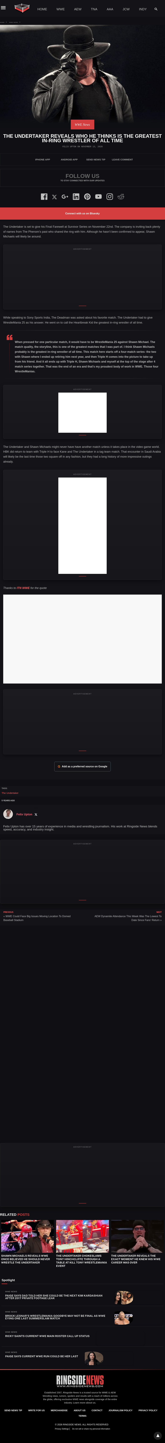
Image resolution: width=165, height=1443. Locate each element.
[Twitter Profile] (36, 814)
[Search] (154, 9)
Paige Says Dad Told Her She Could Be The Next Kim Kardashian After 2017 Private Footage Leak (53, 1297)
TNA (94, 9)
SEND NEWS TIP (95, 159)
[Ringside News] (80, 1387)
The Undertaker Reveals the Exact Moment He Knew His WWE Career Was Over (135, 1259)
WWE (60, 9)
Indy (143, 9)
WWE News (13, 22)
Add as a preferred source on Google (82, 766)
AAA (110, 9)
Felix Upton (69, 146)
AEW (78, 9)
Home (42, 9)
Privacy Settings (62, 1429)
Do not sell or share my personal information (91, 1429)
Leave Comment (122, 159)
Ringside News (71, 1392)
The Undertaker (10, 793)
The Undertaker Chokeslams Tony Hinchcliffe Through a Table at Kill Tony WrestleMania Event (81, 1260)
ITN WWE (23, 588)
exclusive (67, 1399)
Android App (69, 159)
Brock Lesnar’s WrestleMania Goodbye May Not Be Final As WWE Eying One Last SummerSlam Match (55, 1317)
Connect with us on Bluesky (82, 213)
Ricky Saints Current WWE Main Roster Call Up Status (47, 1336)
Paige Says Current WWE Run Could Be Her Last (41, 1356)
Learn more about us (84, 1402)
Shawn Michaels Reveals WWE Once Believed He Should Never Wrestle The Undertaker (25, 1259)
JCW (126, 9)
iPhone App (42, 159)
